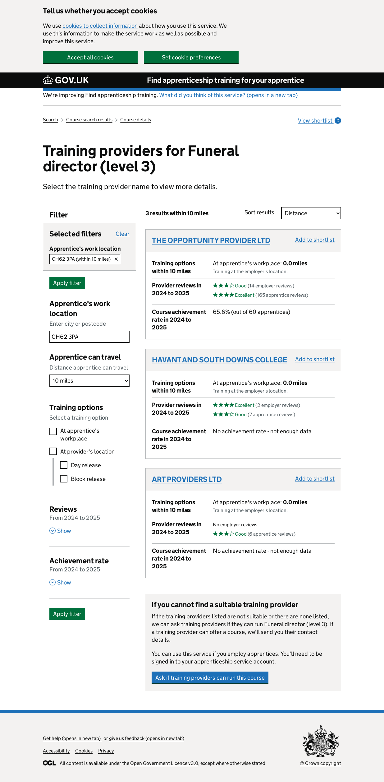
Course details (135, 120)
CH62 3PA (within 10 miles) (81, 259)
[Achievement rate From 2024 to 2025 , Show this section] (89, 571)
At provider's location (87, 451)
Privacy (106, 751)
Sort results (261, 212)
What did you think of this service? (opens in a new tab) (228, 95)
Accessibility (56, 751)
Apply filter (67, 282)
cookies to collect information (100, 25)
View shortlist (319, 120)
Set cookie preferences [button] (191, 57)
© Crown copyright (320, 763)
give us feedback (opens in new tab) (146, 738)
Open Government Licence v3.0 (164, 763)
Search (50, 120)
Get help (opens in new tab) (72, 738)
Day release (86, 465)
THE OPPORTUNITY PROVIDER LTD (211, 240)
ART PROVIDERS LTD (187, 479)
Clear (123, 233)
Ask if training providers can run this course (210, 677)
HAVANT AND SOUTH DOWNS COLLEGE (219, 359)
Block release (88, 478)
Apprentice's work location (79, 308)
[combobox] (89, 337)
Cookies (84, 751)
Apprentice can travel (85, 356)
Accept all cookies (90, 57)
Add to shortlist (315, 239)
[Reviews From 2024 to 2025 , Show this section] (89, 519)
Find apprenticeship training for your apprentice (225, 80)
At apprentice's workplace (79, 434)
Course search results (89, 120)
